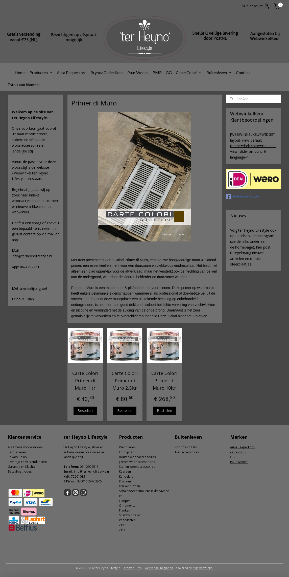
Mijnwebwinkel (203, 568)
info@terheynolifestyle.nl (92, 471)
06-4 (83, 466)
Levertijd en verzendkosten (27, 462)
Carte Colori (189, 72)
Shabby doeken (130, 515)
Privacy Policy (17, 457)
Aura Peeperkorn (71, 72)
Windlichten (127, 520)
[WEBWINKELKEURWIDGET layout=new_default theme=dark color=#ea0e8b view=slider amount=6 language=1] (253, 146)
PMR (157, 72)
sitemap (129, 568)
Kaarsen (125, 471)
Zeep (123, 525)
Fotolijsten (126, 452)
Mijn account (256, 6)
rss (139, 568)
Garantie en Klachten (22, 466)
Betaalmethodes (20, 471)
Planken (124, 510)
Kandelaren (127, 476)
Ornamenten (128, 505)
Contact (243, 72)
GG (169, 72)
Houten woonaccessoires (137, 457)
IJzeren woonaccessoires (137, 462)
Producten (41, 72)
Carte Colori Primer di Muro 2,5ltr (125, 380)
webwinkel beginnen (159, 568)
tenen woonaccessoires (138, 466)
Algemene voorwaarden (25, 447)
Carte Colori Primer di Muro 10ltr (164, 380)
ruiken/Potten (130, 486)
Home (20, 72)
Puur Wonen (138, 72)
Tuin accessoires (187, 452)
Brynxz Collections (106, 72)
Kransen (125, 481)
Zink (122, 530)
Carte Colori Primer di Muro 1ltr (85, 380)
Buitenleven (219, 72)
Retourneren (17, 452)
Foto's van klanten (23, 84)
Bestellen (85, 410)
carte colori (238, 452)
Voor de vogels (186, 447)
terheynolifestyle (242, 197)
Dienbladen (127, 447)
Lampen (125, 501)
